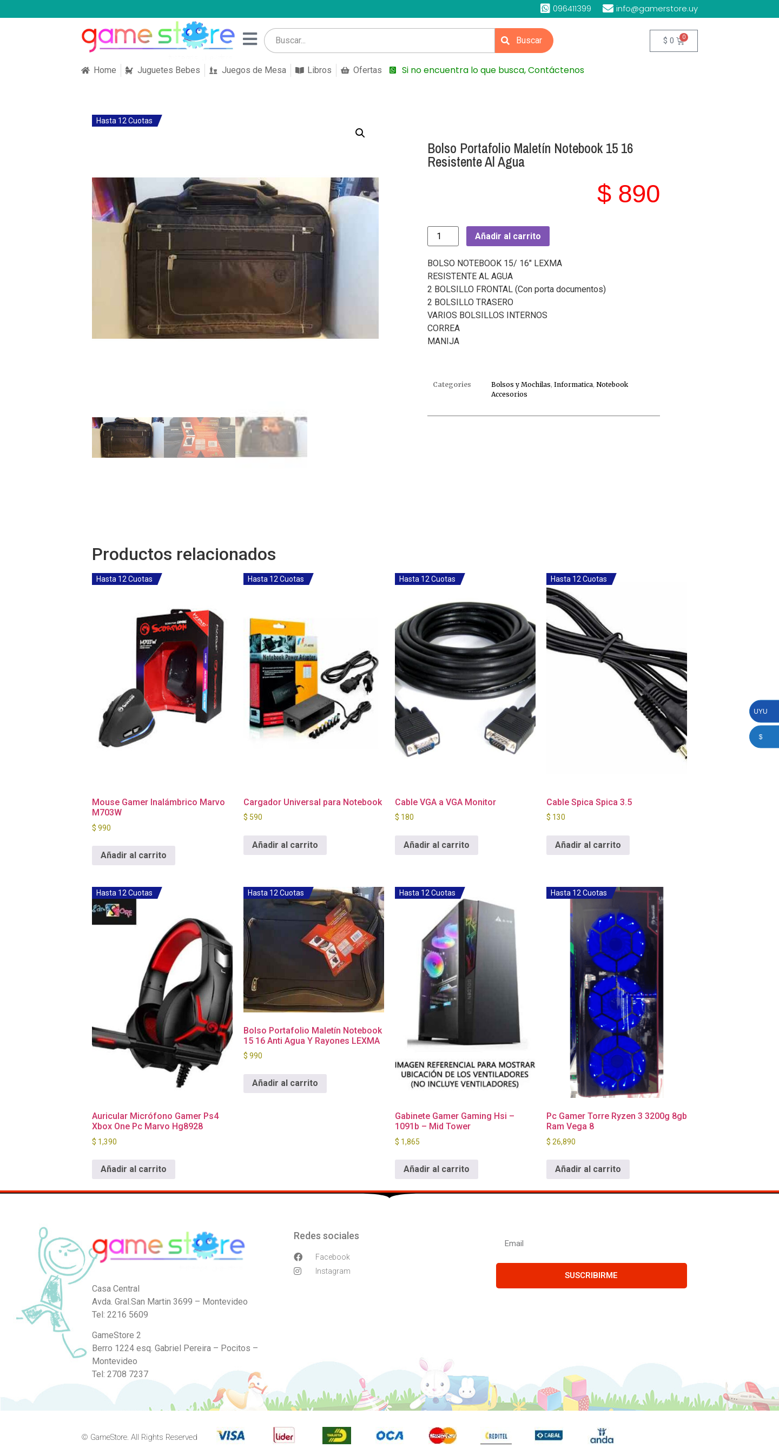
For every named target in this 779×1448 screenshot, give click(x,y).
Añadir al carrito (508, 236)
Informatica (573, 384)
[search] (379, 40)
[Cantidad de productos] (443, 236)
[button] (360, 133)
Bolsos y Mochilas (521, 384)
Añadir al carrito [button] (134, 855)
